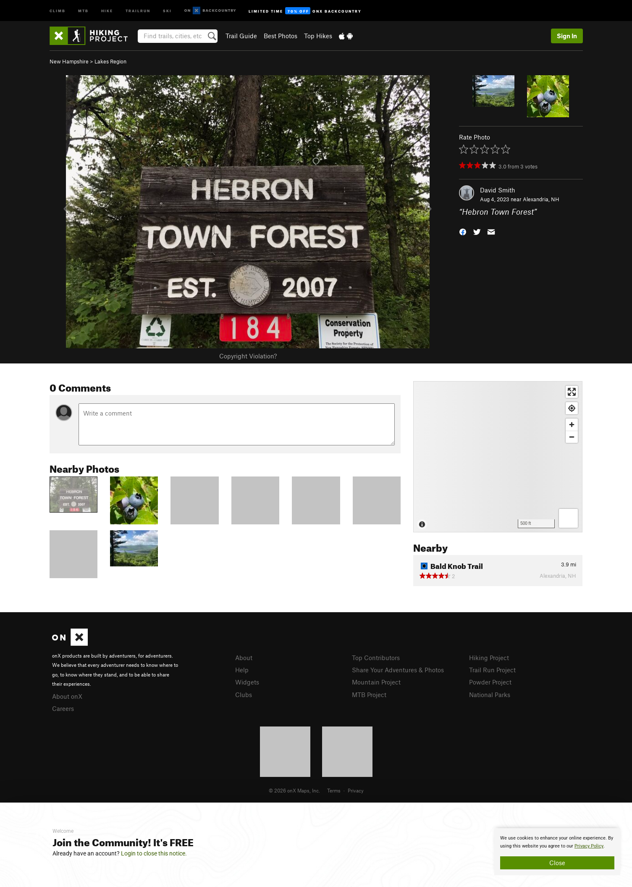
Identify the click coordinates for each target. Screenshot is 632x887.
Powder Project (490, 682)
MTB (83, 10)
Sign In (567, 35)
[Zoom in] (572, 424)
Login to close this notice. (154, 853)
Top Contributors (376, 657)
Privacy (356, 790)
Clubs (243, 694)
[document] (557, 851)
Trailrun (138, 10)
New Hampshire (69, 61)
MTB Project (369, 694)
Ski (167, 10)
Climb (58, 10)
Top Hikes (318, 35)
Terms (334, 790)
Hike (107, 10)
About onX (67, 696)
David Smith (497, 190)
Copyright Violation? (248, 356)
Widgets (247, 682)
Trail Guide (241, 35)
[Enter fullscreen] (572, 392)
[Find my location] (572, 408)
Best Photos (280, 35)
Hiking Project (489, 657)
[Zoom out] (572, 437)
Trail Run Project (492, 670)
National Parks (489, 694)
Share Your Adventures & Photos (398, 670)
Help (242, 670)
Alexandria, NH (541, 199)
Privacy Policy (588, 846)
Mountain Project (376, 682)
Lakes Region (110, 61)
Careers (63, 708)
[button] (463, 231)
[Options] (568, 518)
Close (557, 862)
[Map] (498, 457)
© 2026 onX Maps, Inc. (294, 790)
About (243, 657)
